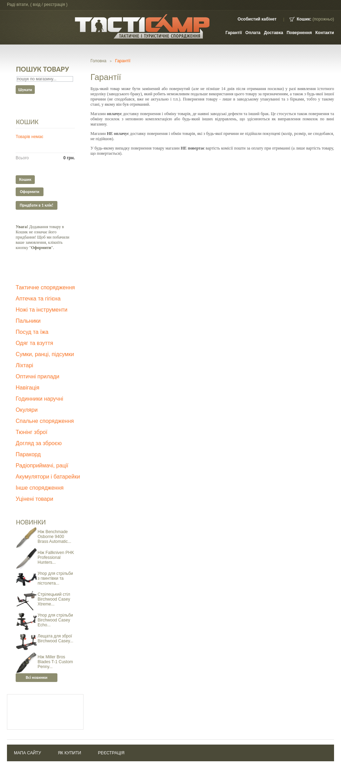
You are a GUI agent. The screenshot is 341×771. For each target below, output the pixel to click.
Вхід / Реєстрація (49, 4)
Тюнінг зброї (31, 432)
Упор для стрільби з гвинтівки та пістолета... (55, 578)
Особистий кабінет (257, 19)
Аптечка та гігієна (38, 299)
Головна (98, 60)
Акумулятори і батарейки (48, 477)
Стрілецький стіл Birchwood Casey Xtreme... (54, 599)
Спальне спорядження (45, 421)
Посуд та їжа (32, 332)
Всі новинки (36, 677)
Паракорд (28, 454)
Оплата (252, 32)
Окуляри (27, 410)
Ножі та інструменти (42, 310)
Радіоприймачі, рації (42, 465)
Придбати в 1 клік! (36, 205)
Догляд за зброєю (39, 443)
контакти (324, 32)
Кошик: (304, 19)
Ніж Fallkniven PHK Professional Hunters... (56, 557)
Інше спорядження (40, 488)
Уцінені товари (34, 499)
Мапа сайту (27, 752)
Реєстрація (111, 752)
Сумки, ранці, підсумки (45, 354)
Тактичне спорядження (45, 287)
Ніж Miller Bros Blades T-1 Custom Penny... (55, 661)
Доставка (273, 32)
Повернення (299, 32)
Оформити (29, 191)
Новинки (31, 522)
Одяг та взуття (34, 343)
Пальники (28, 321)
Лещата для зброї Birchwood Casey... (55, 638)
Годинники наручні (39, 399)
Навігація (27, 388)
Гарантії (233, 32)
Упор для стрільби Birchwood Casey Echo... (55, 620)
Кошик (27, 122)
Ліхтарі (24, 365)
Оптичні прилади (38, 376)
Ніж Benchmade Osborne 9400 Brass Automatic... (54, 536)
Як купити (69, 752)
